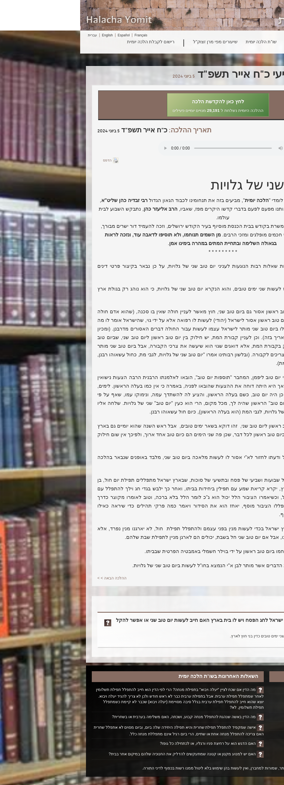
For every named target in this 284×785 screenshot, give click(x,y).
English (27, 35)
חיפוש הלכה (249, 42)
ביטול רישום (257, 735)
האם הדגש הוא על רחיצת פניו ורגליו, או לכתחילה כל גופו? (128, 743)
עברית (12, 35)
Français (60, 35)
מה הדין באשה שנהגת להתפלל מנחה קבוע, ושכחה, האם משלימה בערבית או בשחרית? (104, 717)
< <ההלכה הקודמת (251, 578)
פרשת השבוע (217, 42)
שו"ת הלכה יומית (181, 42)
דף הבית (260, 689)
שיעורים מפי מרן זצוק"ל (135, 42)
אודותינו (260, 717)
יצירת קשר (258, 726)
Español (43, 35)
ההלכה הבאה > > (31, 578)
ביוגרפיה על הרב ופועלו (247, 707)
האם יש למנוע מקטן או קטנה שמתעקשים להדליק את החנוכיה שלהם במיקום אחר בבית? (101, 754)
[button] (138, 105)
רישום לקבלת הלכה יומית (70, 42)
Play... (147, 148)
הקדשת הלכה (255, 698)
